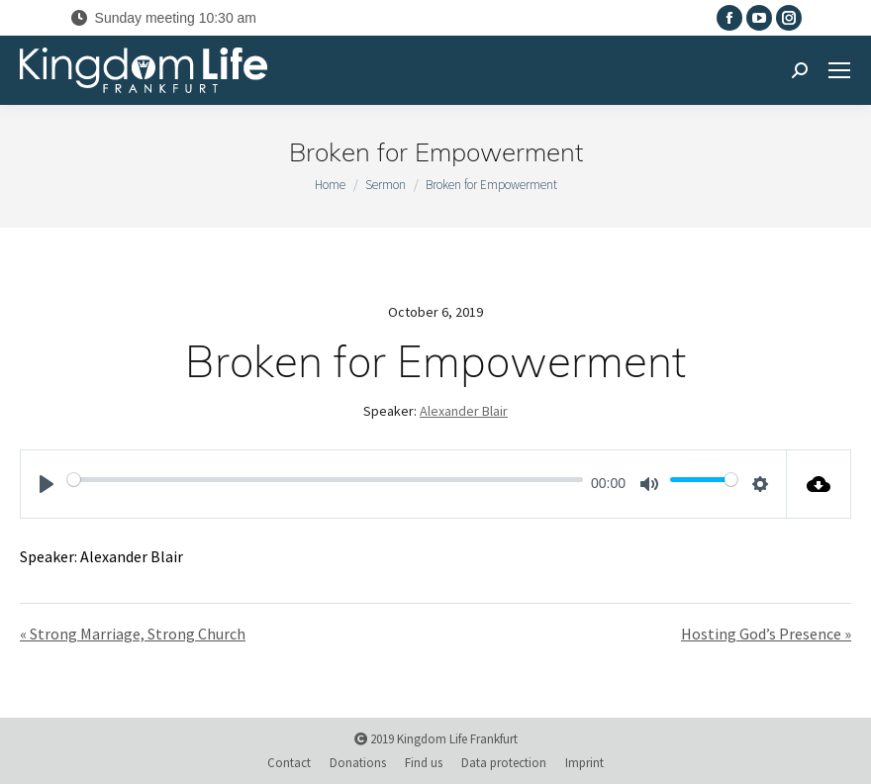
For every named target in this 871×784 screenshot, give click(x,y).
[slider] (325, 479)
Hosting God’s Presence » (766, 633)
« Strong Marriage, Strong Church (132, 633)
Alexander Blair (464, 411)
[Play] (46, 484)
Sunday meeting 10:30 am (162, 18)
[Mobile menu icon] (839, 70)
